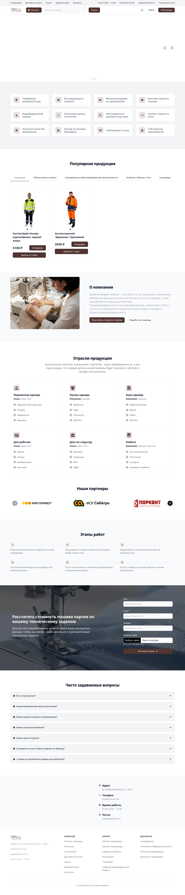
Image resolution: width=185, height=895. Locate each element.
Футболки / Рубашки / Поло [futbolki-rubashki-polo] (138, 177)
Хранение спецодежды (151, 856)
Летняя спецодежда (112, 841)
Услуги (49, 3)
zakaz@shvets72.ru (146, 3)
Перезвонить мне (167, 3)
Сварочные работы (111, 851)
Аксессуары (108, 856)
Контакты (77, 3)
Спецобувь (107, 861)
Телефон (127, 623)
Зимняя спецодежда (112, 846)
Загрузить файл (130, 635)
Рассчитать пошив (148, 651)
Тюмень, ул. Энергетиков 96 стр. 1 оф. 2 (29, 843)
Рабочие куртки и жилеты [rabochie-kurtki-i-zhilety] (45, 177)
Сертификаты (147, 841)
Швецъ (86, 885)
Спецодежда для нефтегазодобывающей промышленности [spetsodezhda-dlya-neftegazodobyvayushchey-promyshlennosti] (91, 177)
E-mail (126, 611)
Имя (125, 599)
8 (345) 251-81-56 (127, 3)
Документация (62, 3)
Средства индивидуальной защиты (115, 869)
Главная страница (73, 841)
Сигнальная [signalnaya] (20, 177)
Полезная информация (151, 851)
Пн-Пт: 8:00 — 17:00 (19, 859)
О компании (15, 3)
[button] (89, 78)
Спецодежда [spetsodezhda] (164, 177)
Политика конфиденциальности (156, 846)
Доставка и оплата (33, 3)
